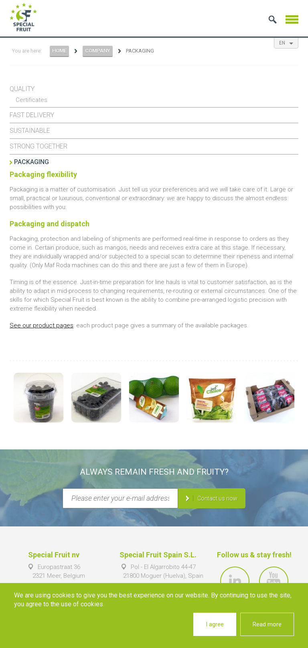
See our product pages (41, 325)
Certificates (31, 100)
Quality (22, 89)
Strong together (38, 146)
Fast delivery (32, 115)
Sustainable (30, 130)
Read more (267, 624)
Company (97, 51)
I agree (215, 624)
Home (59, 51)
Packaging (31, 162)
